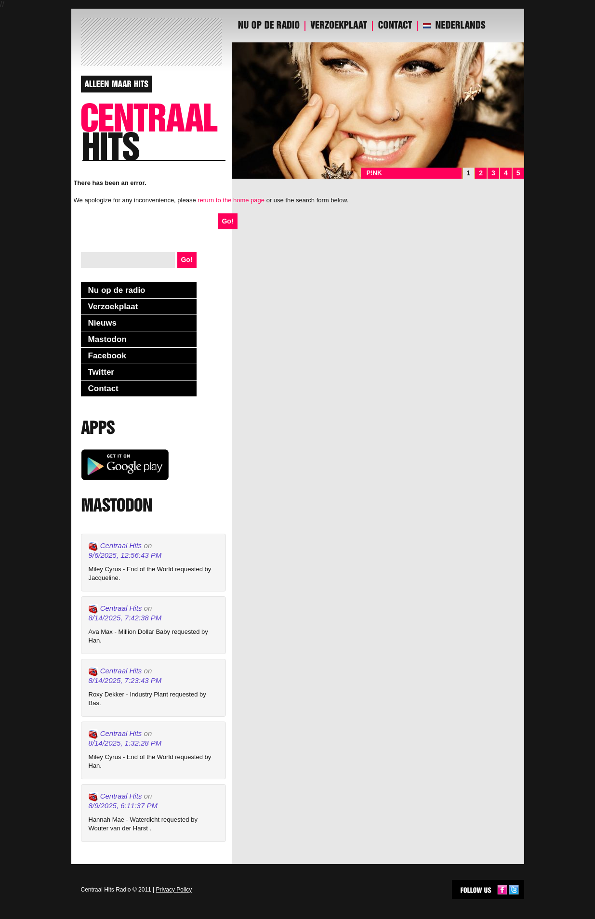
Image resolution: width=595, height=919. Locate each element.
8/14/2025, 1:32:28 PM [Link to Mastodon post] (125, 743)
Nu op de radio (116, 290)
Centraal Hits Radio (106, 889)
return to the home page (231, 200)
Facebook (107, 355)
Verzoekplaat (113, 306)
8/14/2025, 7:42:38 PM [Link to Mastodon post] (125, 618)
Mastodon (107, 339)
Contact (103, 388)
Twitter (101, 372)
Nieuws (102, 323)
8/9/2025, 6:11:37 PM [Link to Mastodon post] (123, 805)
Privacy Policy (174, 889)
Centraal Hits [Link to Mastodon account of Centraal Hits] (115, 546)
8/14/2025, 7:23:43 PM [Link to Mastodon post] (125, 680)
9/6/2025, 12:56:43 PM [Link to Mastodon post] (125, 555)
